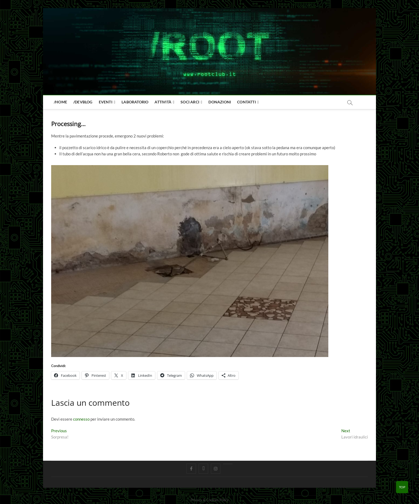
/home (60, 102)
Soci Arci (190, 102)
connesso (81, 419)
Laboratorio (135, 102)
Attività (163, 102)
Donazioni (219, 102)
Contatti (246, 102)
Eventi (105, 102)
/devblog (83, 102)
